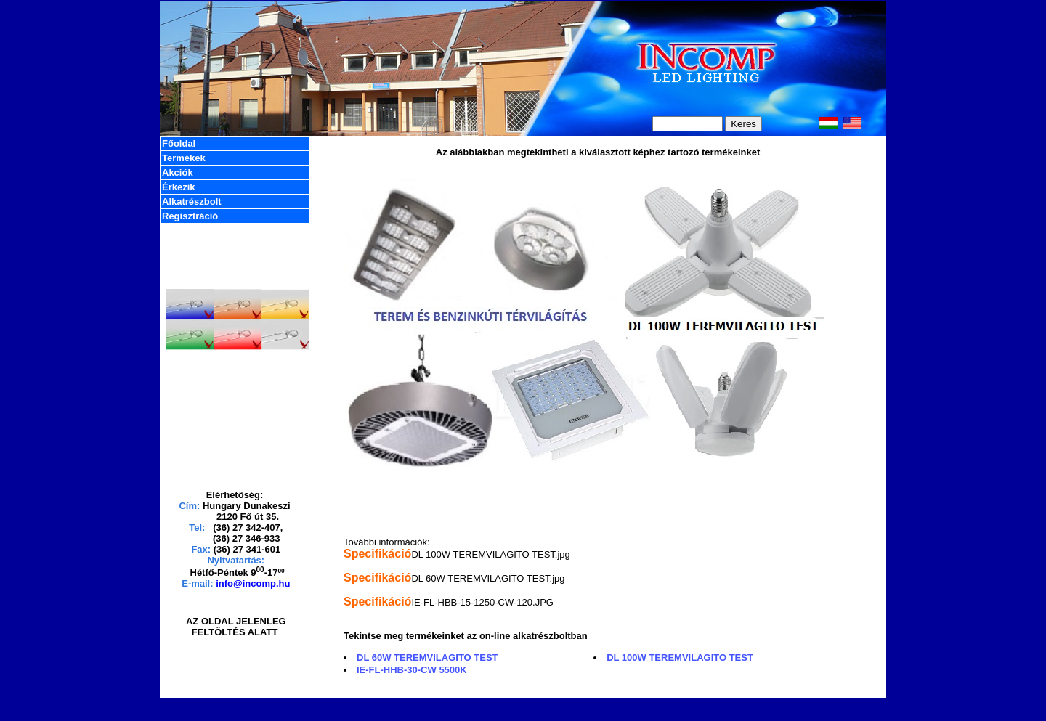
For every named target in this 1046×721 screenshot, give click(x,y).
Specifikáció (377, 553)
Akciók (177, 172)
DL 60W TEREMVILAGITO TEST (427, 657)
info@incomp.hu (253, 583)
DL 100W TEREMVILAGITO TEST (680, 657)
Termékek (184, 157)
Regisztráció (190, 216)
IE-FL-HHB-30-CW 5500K (412, 669)
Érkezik (178, 187)
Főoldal (178, 143)
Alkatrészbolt (192, 201)
